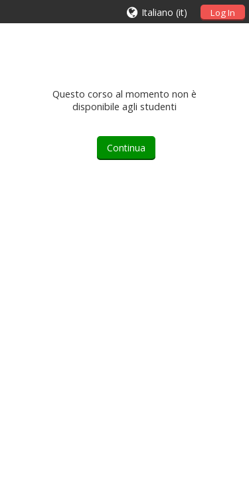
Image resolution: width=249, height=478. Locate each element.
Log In (222, 13)
